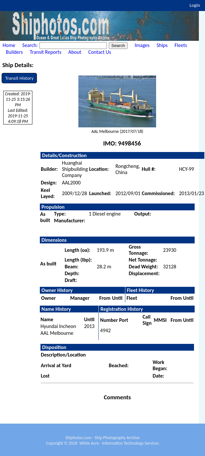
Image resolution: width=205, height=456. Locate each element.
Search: (30, 45)
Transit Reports (45, 52)
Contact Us (99, 52)
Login (194, 5)
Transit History (19, 78)
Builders (14, 52)
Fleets (181, 45)
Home (9, 45)
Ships (161, 45)
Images (142, 45)
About (74, 52)
